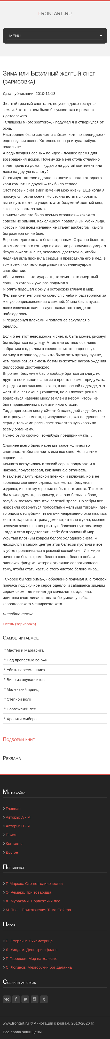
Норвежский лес (21, 709)
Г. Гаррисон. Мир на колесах (31, 958)
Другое (12, 852)
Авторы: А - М (18, 817)
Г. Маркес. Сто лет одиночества (34, 883)
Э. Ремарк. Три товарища (28, 892)
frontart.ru (55, 13)
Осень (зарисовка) (19, 624)
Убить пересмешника (26, 670)
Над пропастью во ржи (27, 660)
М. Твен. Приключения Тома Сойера (38, 910)
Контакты (14, 843)
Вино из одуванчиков (26, 679)
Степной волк (19, 699)
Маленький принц (22, 689)
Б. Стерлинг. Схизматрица (29, 941)
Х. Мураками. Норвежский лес (33, 901)
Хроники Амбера (22, 719)
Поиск (11, 835)
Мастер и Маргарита (25, 650)
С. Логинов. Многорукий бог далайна (39, 967)
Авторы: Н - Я (18, 826)
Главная (13, 808)
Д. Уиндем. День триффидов (31, 949)
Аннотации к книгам (51, 1023)
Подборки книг (19, 739)
